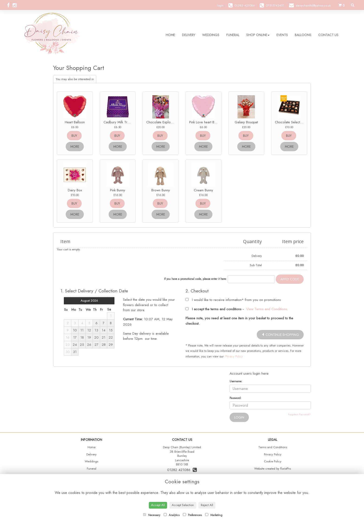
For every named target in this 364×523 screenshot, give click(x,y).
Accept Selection (183, 505)
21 (103, 337)
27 (96, 344)
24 (75, 344)
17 (75, 337)
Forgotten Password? (299, 414)
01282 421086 (182, 469)
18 (82, 337)
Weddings (210, 35)
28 (104, 344)
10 (75, 330)
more (74, 146)
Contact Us (328, 35)
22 (111, 337)
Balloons (303, 35)
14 (103, 330)
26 (89, 344)
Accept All (158, 505)
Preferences (192, 515)
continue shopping (280, 334)
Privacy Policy (234, 356)
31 (75, 351)
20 (96, 337)
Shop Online (258, 35)
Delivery (188, 35)
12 (89, 330)
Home (170, 35)
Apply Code (289, 279)
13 (96, 330)
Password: (235, 398)
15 (111, 330)
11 (82, 330)
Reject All (207, 505)
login (220, 5)
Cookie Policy (272, 461)
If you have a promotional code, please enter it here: (195, 279)
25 (82, 344)
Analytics (171, 515)
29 (111, 344)
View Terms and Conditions (266, 309)
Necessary (151, 515)
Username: (236, 381)
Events (282, 35)
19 (89, 337)
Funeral (232, 35)
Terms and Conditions (272, 447)
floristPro (285, 468)
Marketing (213, 515)
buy (74, 135)
